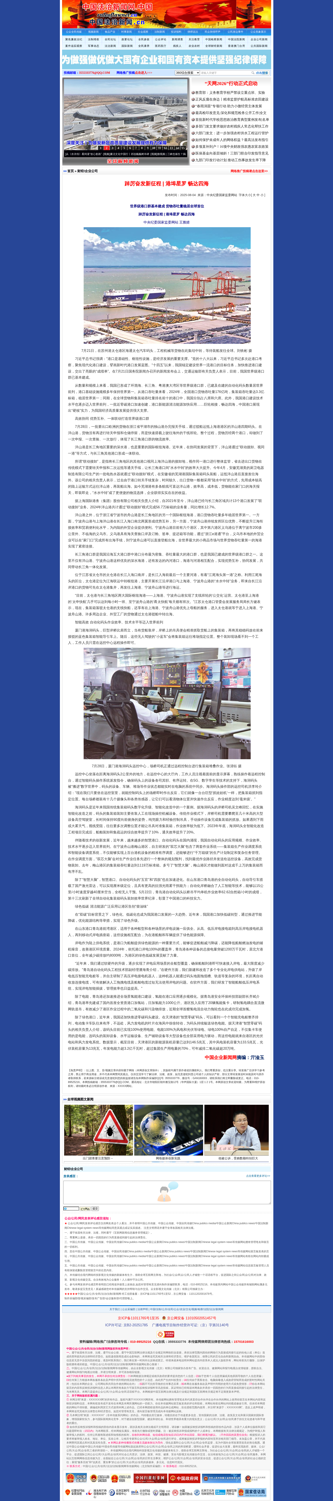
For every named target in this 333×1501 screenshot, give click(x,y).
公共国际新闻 (259, 45)
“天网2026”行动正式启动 (231, 83)
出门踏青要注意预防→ (98, 1159)
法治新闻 (110, 45)
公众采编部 (128, 1309)
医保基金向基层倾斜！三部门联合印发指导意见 (232, 153)
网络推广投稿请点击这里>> (249, 171)
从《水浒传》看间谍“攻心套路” (85, 154)
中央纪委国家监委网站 (222, 195)
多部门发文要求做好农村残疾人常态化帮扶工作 (232, 126)
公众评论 (160, 39)
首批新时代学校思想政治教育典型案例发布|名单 (232, 119)
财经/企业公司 (87, 171)
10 (153, 148)
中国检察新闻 (213, 39)
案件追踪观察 (73, 45)
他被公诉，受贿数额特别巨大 (238, 1159)
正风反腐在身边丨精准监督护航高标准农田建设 (232, 99)
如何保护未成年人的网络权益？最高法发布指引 (232, 140)
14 (177, 148)
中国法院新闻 (236, 39)
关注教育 (194, 39)
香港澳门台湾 (236, 45)
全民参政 (144, 39)
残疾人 (177, 45)
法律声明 (142, 1309)
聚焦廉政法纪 (73, 39)
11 (159, 148)
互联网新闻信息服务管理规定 (131, 1232)
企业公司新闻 (259, 39)
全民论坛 (110, 39)
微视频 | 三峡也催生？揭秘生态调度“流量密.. (184, 154)
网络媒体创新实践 (168, 1159)
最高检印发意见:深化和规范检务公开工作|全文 (231, 113)
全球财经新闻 (213, 45)
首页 (70, 171)
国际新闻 (127, 45)
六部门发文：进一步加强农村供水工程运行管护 (232, 133)
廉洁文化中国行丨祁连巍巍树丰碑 (131, 154)
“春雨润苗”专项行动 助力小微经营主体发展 (228, 106)
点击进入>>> (143, 72)
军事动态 (93, 45)
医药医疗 (160, 45)
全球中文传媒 (98, 12)
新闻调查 (177, 39)
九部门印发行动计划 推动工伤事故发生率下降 (230, 160)
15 (183, 148)
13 (171, 148)
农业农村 (194, 45)
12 (165, 148)
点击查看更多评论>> (258, 1175)
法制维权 (93, 39)
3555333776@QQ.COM (94, 72)
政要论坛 (127, 39)
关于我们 (115, 1309)
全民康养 (144, 45)
